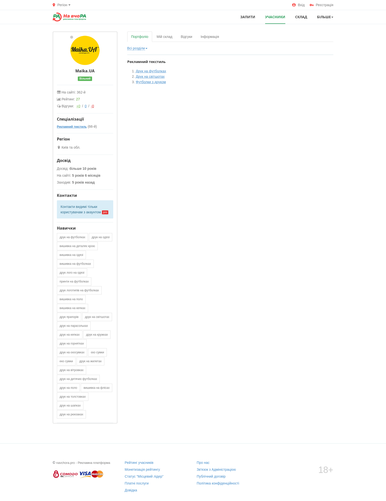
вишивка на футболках (75, 264)
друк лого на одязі (72, 272)
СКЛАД (301, 17)
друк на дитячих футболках (78, 379)
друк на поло (68, 388)
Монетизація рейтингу (142, 469)
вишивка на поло (71, 299)
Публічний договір (211, 476)
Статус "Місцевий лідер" (144, 476)
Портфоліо (139, 37)
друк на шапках (70, 405)
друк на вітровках (71, 370)
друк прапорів (69, 317)
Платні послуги (137, 483)
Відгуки (186, 37)
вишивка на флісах (96, 388)
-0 (92, 106)
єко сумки (97, 352)
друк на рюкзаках (71, 414)
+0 (78, 106)
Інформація (210, 37)
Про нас (203, 463)
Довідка (131, 490)
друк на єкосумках (72, 352)
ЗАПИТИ (247, 17)
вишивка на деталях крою (77, 246)
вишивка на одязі (71, 255)
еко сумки (66, 361)
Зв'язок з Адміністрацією (216, 469)
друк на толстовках (73, 396)
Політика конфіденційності (218, 483)
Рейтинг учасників (139, 463)
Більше (325, 17)
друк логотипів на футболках (79, 290)
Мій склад (164, 37)
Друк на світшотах (150, 76)
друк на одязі (101, 237)
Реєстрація (321, 5)
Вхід (298, 5)
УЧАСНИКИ (275, 17)
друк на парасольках (74, 326)
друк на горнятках (72, 343)
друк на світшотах (97, 317)
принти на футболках (74, 281)
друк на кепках (70, 334)
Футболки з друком (151, 82)
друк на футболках (72, 237)
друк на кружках (97, 334)
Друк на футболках (151, 71)
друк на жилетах (90, 361)
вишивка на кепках (72, 308)
